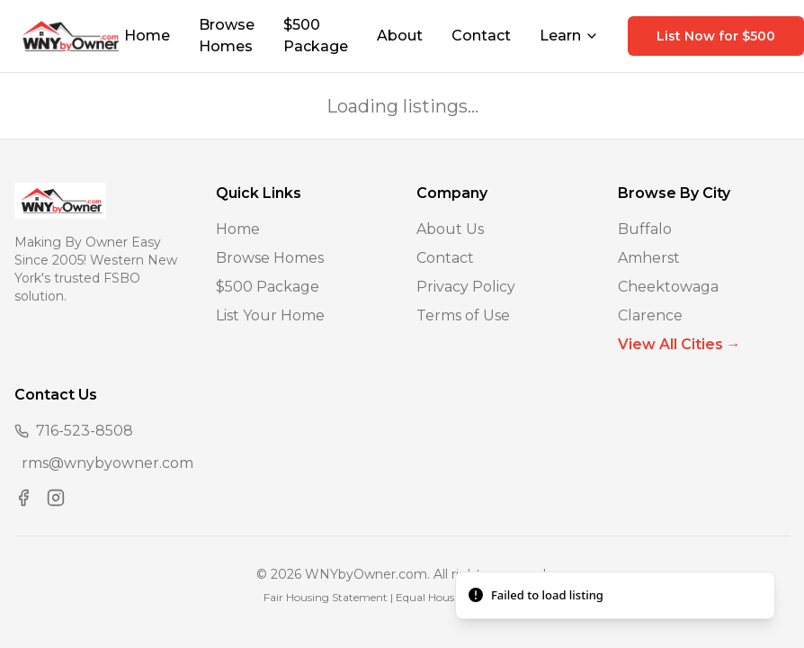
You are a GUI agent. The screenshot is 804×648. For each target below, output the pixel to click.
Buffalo (645, 229)
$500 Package (315, 35)
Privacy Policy (465, 286)
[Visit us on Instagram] (56, 498)
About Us (450, 229)
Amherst (649, 257)
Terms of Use (463, 315)
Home (147, 35)
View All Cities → (679, 344)
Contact (481, 35)
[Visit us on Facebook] (23, 498)
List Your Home (270, 315)
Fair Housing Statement (326, 597)
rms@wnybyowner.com (107, 463)
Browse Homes (227, 35)
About (400, 35)
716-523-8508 (84, 430)
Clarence (650, 315)
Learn (569, 35)
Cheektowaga (668, 286)
